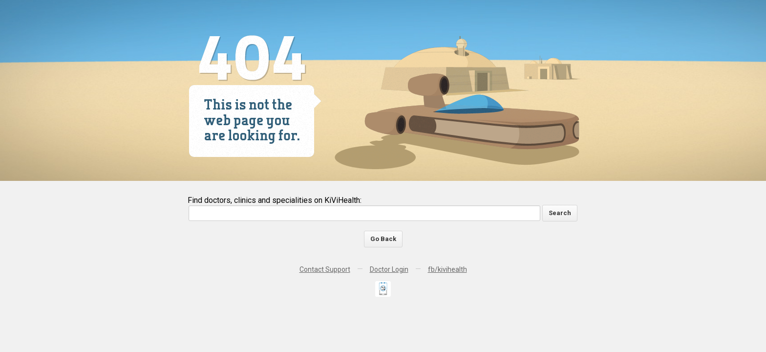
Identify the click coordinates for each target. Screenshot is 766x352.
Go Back (383, 238)
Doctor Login (389, 269)
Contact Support (324, 269)
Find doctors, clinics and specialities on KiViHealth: (275, 200)
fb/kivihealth (447, 269)
